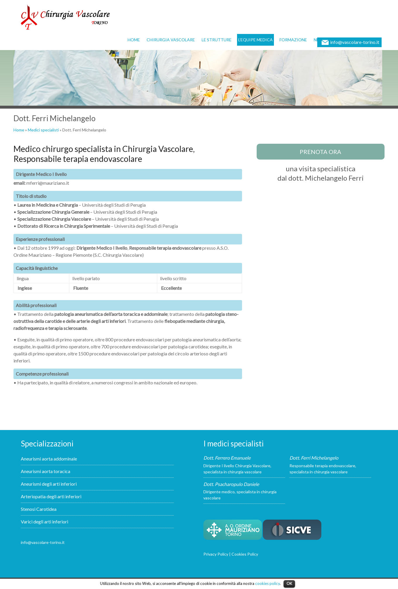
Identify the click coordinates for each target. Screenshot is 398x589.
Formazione (293, 39)
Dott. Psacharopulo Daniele (231, 484)
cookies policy (267, 583)
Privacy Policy (215, 554)
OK (289, 583)
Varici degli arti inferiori (44, 521)
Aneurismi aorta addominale (49, 458)
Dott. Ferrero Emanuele (227, 457)
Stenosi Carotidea (38, 509)
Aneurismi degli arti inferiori (49, 484)
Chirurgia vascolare (171, 39)
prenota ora (320, 151)
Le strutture (216, 39)
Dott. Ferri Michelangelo (313, 457)
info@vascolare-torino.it (354, 42)
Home (134, 39)
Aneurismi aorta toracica (45, 471)
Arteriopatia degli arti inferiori (51, 496)
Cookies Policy (244, 554)
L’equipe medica (255, 39)
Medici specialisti (43, 129)
